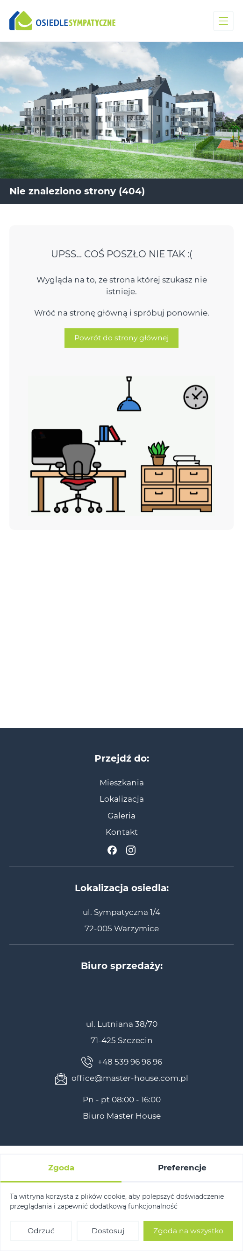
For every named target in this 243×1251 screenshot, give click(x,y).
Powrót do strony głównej (121, 345)
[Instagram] (131, 850)
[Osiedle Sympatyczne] (62, 20)
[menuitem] (122, 782)
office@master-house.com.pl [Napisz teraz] (121, 1079)
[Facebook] (112, 850)
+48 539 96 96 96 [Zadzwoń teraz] (121, 1062)
